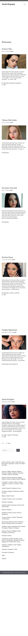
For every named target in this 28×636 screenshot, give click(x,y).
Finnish (8, 496)
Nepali (9, 526)
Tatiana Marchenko (9, 120)
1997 (4, 85)
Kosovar (19, 512)
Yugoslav (4, 558)
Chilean (16, 482)
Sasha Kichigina (8, 399)
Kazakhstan (5, 512)
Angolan (9, 473)
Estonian (4, 493)
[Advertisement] (14, 23)
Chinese (20, 482)
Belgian (20, 477)
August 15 (9, 435)
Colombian (4, 483)
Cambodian (5, 482)
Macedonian (5, 522)
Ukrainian (4, 549)
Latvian (4, 517)
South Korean (9, 540)
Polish (19, 531)
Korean (14, 512)
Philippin (14, 531)
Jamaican (4, 509)
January (4, 462)
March (11, 364)
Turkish (19, 544)
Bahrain (9, 477)
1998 (4, 437)
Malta (16, 522)
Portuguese (4, 532)
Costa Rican (16, 483)
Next (10, 443)
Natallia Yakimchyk (9, 330)
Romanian (4, 535)
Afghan (9, 471)
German (9, 499)
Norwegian (16, 528)
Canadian (10, 482)
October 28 (16, 293)
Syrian (18, 541)
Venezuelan (4, 552)
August (5, 435)
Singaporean (5, 541)
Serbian (11, 538)
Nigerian (10, 528)
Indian (8, 505)
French (12, 496)
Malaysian (11, 522)
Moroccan (15, 523)
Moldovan (9, 523)
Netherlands (14, 526)
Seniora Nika (7, 49)
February (8, 462)
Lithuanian (19, 517)
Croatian (10, 483)
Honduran (4, 502)
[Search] (18, 450)
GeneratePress (22, 572)
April (17, 462)
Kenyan (10, 512)
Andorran (4, 473)
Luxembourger (5, 518)
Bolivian (4, 479)
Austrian (10, 474)
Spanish (16, 540)
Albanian (14, 471)
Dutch (19, 488)
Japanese (9, 509)
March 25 (15, 364)
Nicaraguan (5, 528)
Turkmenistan (5, 546)
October (11, 293)
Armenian (20, 473)
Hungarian (10, 502)
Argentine (14, 473)
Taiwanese (4, 544)
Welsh (3, 555)
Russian (9, 535)
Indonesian (13, 505)
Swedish (11, 541)
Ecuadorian (5, 491)
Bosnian (9, 479)
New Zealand (21, 526)
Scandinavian (5, 538)
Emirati (22, 491)
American (4, 471)
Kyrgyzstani (5, 514)
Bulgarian (23, 479)
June (23, 462)
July (3, 463)
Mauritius (20, 522)
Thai (15, 544)
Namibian (4, 526)
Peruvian (9, 531)
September (11, 83)
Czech (3, 485)
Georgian (4, 499)
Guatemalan (19, 499)
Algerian (19, 471)
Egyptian (10, 491)
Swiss (15, 541)
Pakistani (4, 531)
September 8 (18, 83)
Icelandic (4, 505)
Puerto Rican (11, 532)
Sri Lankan (21, 540)
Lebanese (8, 517)
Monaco (20, 523)
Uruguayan (10, 549)
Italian (7, 506)
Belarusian (6, 83)
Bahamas (4, 477)
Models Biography (8, 4)
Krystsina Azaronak (9, 188)
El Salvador (16, 491)
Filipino (4, 496)
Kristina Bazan (7, 257)
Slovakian (16, 538)
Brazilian (13, 479)
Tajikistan (10, 544)
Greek (13, 499)
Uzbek (15, 549)
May (20, 462)
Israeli (3, 506)
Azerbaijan (15, 474)
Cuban (21, 483)
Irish (23, 505)
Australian (4, 474)
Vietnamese (11, 552)
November (22, 463)
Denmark (8, 488)
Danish (3, 488)
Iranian (19, 505)
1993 (4, 294)
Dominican (14, 488)
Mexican (4, 523)
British (18, 479)
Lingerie (14, 517)
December (4, 465)
